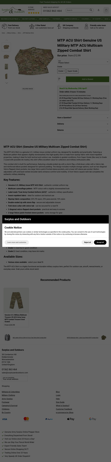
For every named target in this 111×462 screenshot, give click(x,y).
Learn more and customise (16, 242)
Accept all (100, 242)
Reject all (87, 242)
